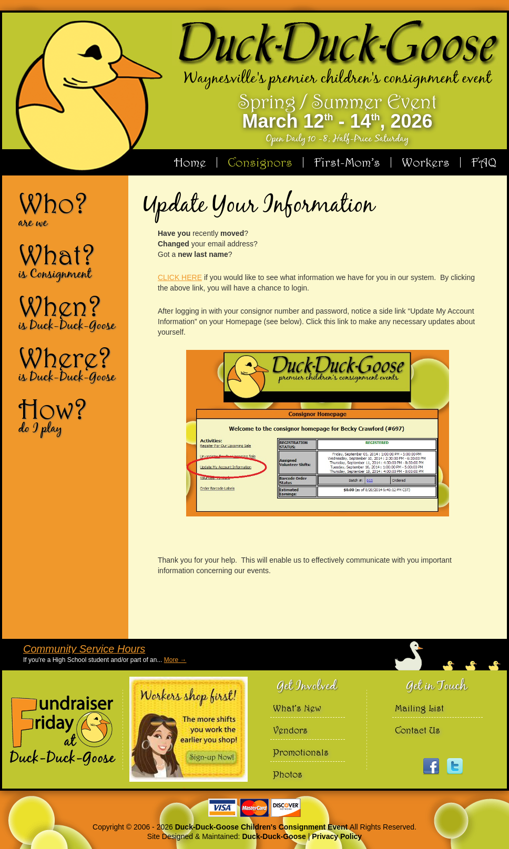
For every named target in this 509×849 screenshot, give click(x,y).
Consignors (260, 162)
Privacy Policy (337, 836)
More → (175, 660)
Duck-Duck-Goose (274, 836)
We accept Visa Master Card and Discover (254, 808)
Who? (69, 209)
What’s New (297, 707)
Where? (69, 363)
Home (190, 162)
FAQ (483, 162)
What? (69, 260)
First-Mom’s (347, 162)
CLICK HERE (180, 277)
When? (69, 312)
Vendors (290, 730)
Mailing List (419, 707)
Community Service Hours (84, 649)
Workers (426, 162)
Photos (287, 774)
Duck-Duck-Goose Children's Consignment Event (262, 827)
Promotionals (301, 752)
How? (69, 415)
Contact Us (417, 730)
